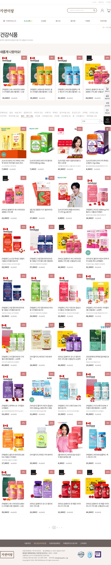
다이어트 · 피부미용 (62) (9, 116)
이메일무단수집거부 (70, 543)
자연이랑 (103, 21)
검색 (94, 10)
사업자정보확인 (54, 543)
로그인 (94, 2)
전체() (4, 112)
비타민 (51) (38, 112)
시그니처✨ (28, 21)
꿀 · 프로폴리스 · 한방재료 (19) (85, 116)
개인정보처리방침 (40, 543)
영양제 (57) (28, 112)
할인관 (73, 21)
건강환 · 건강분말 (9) (62, 116)
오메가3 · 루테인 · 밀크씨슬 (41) (57, 112)
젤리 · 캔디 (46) (27, 116)
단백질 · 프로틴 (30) (90, 112)
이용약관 (27, 543)
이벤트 (87, 21)
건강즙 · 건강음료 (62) (43, 116)
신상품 (43, 21)
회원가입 (101, 2)
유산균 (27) (76, 112)
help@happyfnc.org (61, 558)
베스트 (58, 21)
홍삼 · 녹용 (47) (15, 112)
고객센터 (108, 2)
